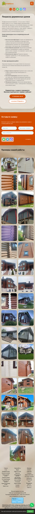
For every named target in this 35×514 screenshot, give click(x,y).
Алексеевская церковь (17, 475)
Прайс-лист (6, 486)
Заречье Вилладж (29, 474)
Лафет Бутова (17, 471)
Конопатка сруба (6, 473)
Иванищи (29, 468)
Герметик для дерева (6, 481)
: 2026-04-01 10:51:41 (24, 494)
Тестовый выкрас (6, 479)
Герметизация (17, 483)
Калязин (17, 486)
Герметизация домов (6, 475)
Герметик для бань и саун (6, 484)
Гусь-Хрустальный (29, 476)
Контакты (29, 485)
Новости (29, 487)
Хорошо (30, 511)
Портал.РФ (23, 493)
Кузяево (17, 485)
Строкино (29, 473)
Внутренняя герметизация (17, 478)
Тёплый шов (29, 479)
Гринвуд (29, 469)
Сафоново (29, 471)
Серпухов (17, 473)
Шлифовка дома (6, 471)
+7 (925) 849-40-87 (17, 96)
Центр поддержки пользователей (17, 496)
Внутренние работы (29, 484)
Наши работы (17, 468)
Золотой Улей (17, 480)
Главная (6, 468)
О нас (6, 469)
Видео (17, 469)
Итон (29, 481)
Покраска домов (6, 477)
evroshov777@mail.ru (17, 101)
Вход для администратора (17, 491)
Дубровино (29, 478)
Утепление (17, 481)
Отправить (28, 139)
